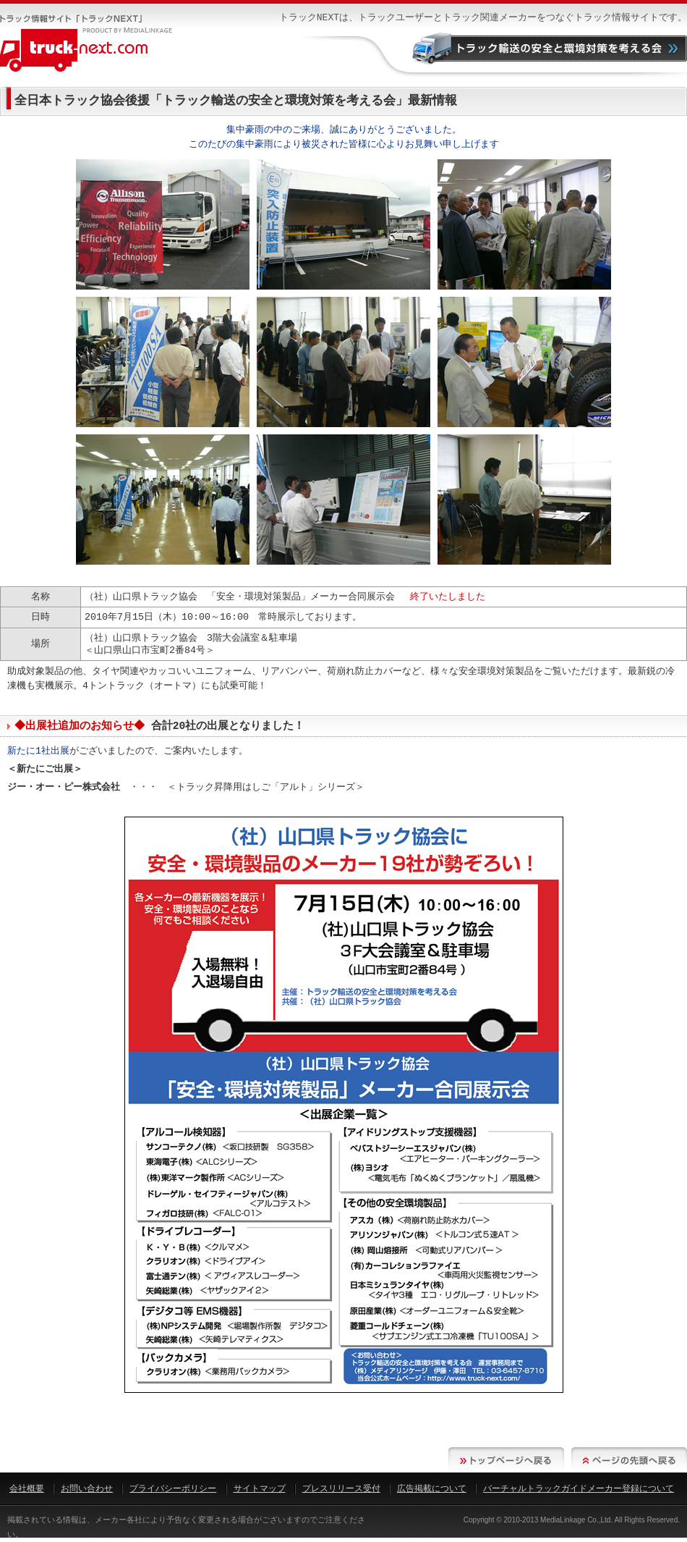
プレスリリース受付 (341, 1489)
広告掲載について (431, 1489)
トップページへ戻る (506, 1460)
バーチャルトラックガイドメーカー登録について (578, 1489)
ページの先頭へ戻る (629, 1460)
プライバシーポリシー (172, 1489)
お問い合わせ (87, 1489)
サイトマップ (260, 1489)
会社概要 (26, 1489)
